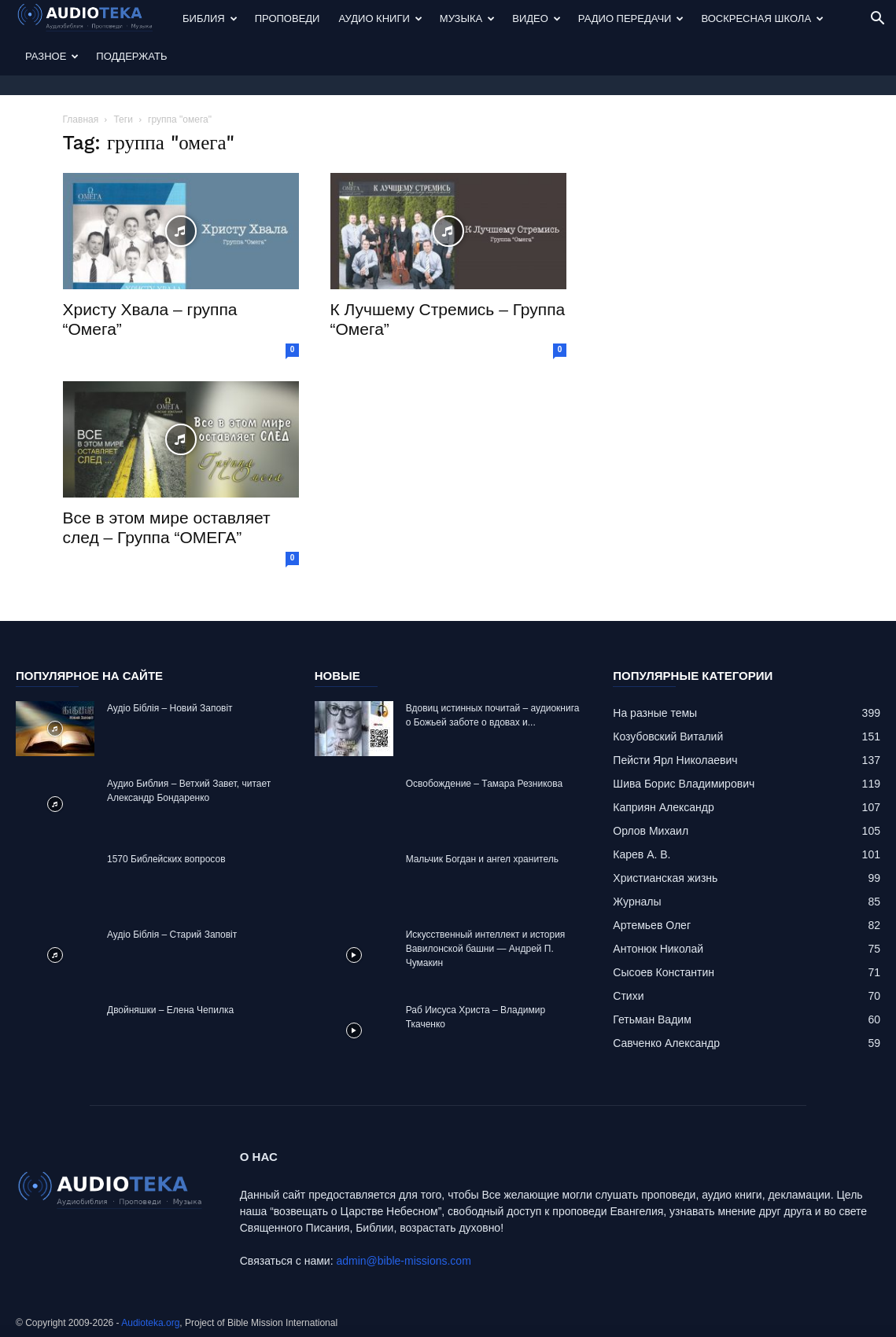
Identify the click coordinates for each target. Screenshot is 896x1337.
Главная (81, 119)
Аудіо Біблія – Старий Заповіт (172, 934)
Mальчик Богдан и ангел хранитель (482, 859)
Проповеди (287, 18)
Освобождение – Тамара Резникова (484, 783)
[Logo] (94, 19)
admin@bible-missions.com (403, 1260)
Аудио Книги (380, 18)
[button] (877, 20)
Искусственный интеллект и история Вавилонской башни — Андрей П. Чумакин (486, 948)
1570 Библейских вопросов (166, 859)
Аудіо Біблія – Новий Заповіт (170, 708)
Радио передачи (631, 18)
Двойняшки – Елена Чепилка (170, 1010)
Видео (536, 18)
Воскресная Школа (762, 18)
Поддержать (131, 56)
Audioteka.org (150, 1322)
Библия (210, 18)
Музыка (467, 18)
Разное (52, 56)
